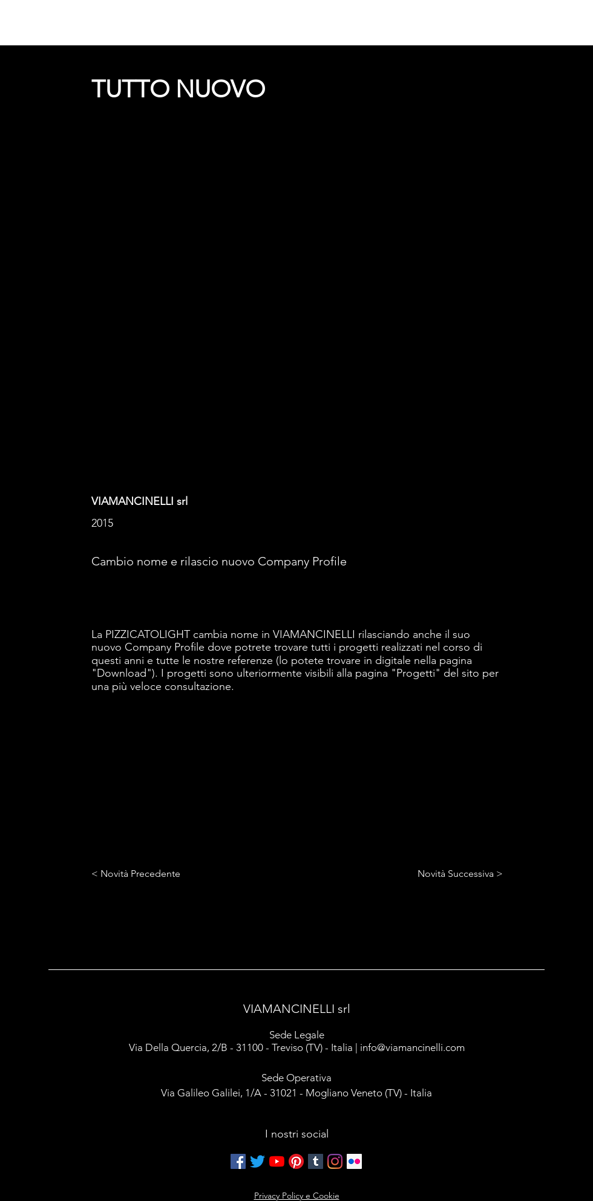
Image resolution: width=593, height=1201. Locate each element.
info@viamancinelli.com (412, 1047)
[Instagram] (334, 1161)
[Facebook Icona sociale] (238, 1161)
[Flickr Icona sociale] (354, 1161)
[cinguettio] (257, 1161)
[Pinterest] (296, 1161)
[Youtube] (276, 1161)
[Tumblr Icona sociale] (315, 1161)
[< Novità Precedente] (138, 874)
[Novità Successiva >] (457, 874)
